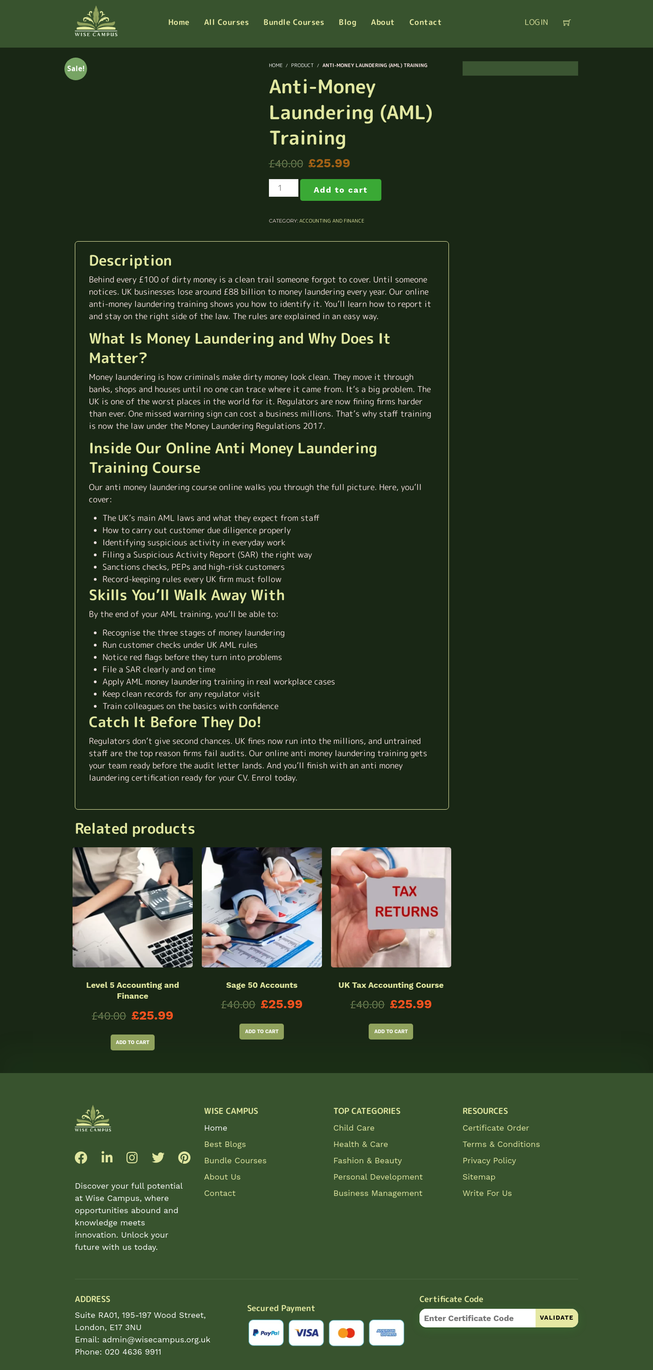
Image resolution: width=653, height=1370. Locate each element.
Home (215, 1127)
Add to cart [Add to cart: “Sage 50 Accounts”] (261, 1032)
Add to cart (341, 189)
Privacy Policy (489, 1160)
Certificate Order (496, 1127)
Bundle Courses (235, 1160)
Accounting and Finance (331, 220)
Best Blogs (225, 1144)
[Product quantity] (283, 188)
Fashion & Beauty (367, 1160)
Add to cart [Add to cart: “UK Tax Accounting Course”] (391, 1032)
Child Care (354, 1127)
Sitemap (479, 1176)
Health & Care (360, 1144)
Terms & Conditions (501, 1144)
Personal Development (378, 1176)
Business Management (378, 1193)
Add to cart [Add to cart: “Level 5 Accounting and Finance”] (133, 1042)
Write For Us (487, 1193)
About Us (222, 1176)
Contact (220, 1193)
